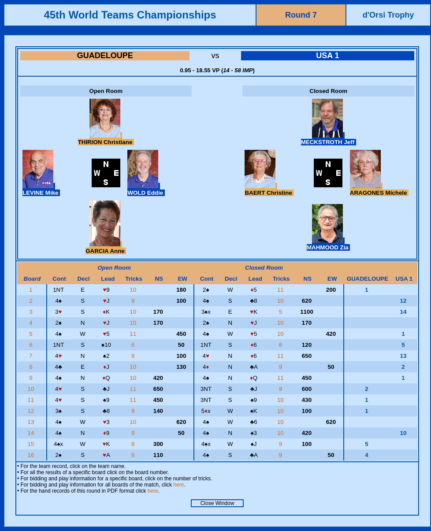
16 (32, 455)
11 (281, 289)
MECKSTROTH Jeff (328, 138)
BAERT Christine (269, 189)
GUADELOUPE (105, 55)
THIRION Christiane (106, 138)
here (178, 485)
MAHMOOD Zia (328, 244)
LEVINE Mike (41, 189)
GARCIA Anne (105, 247)
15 (32, 444)
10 (134, 289)
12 (32, 411)
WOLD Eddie (145, 189)
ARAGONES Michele (379, 189)
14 (32, 433)
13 (32, 422)
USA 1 (327, 55)
